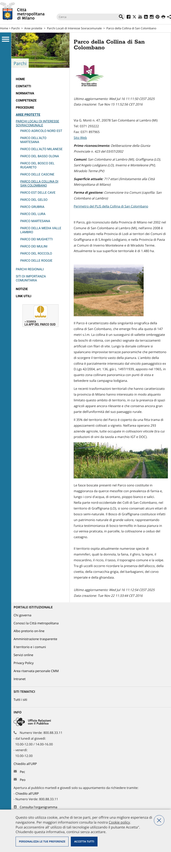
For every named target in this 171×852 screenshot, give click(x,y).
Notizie (22, 289)
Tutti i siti (20, 700)
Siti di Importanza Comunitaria (31, 278)
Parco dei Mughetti (36, 239)
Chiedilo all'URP (26, 764)
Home (4, 28)
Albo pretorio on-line (29, 631)
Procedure (25, 107)
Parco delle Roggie (36, 261)
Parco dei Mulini (33, 246)
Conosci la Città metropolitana (36, 623)
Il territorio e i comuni (30, 647)
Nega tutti (159, 820)
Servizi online (23, 655)
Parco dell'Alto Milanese (41, 149)
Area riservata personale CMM (36, 671)
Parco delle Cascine (37, 174)
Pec (22, 772)
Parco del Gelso (33, 200)
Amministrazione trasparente (35, 639)
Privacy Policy (24, 663)
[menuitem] (40, 79)
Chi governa (22, 615)
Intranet (20, 679)
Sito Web (80, 138)
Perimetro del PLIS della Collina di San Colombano (111, 206)
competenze (26, 100)
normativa (25, 93)
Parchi (15, 28)
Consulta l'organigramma (38, 807)
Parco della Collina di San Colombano (39, 183)
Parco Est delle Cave (37, 193)
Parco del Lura (32, 214)
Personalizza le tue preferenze (42, 841)
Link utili (23, 296)
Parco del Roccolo (36, 253)
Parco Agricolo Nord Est (41, 131)
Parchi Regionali (30, 269)
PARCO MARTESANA (35, 221)
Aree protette (33, 28)
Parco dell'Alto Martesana (33, 140)
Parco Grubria (32, 207)
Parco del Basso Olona (39, 156)
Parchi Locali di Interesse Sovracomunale (74, 28)
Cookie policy (119, 822)
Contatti (23, 86)
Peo (22, 780)
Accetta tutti (84, 841)
